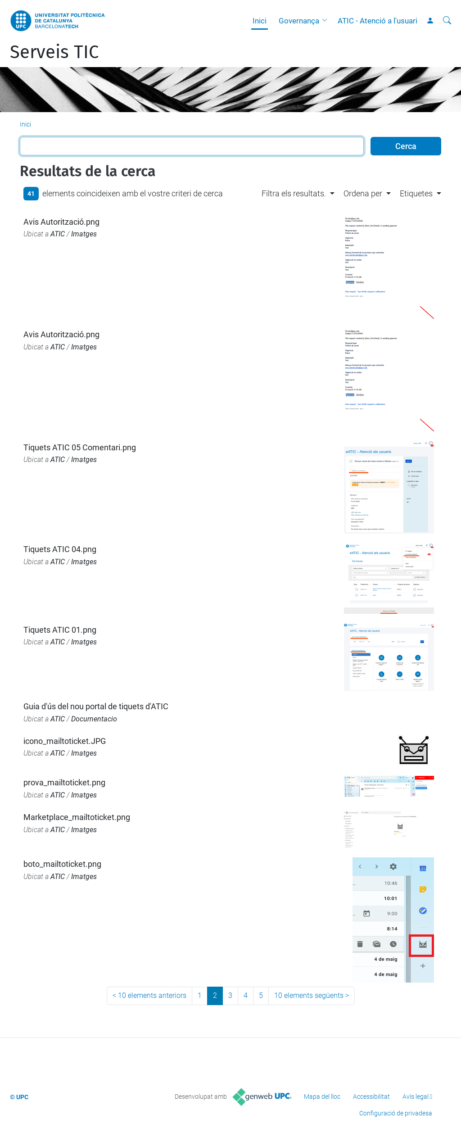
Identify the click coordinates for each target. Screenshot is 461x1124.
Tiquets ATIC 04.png (59, 549)
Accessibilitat (371, 1096)
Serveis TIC (54, 52)
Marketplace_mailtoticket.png (76, 817)
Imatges (84, 234)
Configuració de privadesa (395, 1113)
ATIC (57, 234)
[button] (327, 21)
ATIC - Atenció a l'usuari (377, 20)
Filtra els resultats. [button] (294, 193)
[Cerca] (447, 20)
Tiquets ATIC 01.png (59, 630)
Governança (299, 20)
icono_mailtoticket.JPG (64, 741)
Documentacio (94, 719)
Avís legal (415, 1096)
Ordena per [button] (362, 193)
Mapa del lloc (322, 1096)
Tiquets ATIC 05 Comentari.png (79, 447)
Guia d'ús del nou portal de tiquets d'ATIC (95, 706)
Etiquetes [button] (416, 193)
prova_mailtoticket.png (64, 782)
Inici (260, 20)
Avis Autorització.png (61, 222)
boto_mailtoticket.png (62, 864)
